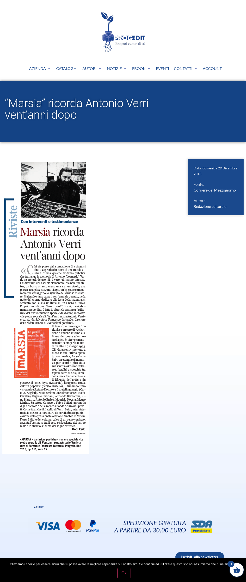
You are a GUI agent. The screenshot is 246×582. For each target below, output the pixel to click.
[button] (40, 68)
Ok (124, 573)
